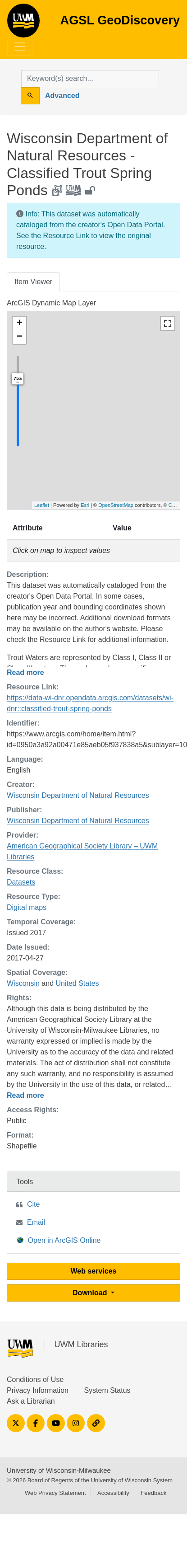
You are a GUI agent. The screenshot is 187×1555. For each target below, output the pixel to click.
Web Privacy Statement (55, 1492)
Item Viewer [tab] (33, 282)
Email (36, 1222)
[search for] (90, 78)
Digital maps (26, 907)
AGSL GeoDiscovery (23, 23)
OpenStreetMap (115, 505)
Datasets (21, 882)
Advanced (62, 95)
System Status (107, 1390)
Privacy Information (37, 1390)
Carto (175, 505)
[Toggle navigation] (19, 46)
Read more (25, 672)
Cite (33, 1204)
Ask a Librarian (31, 1401)
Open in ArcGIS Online (59, 1240)
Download (91, 1293)
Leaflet (41, 505)
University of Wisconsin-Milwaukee (59, 1470)
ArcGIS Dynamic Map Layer (51, 303)
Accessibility (113, 1492)
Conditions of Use (35, 1379)
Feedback (153, 1492)
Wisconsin (23, 983)
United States (77, 983)
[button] (19, 323)
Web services (94, 1271)
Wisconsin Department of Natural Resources (78, 795)
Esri (85, 505)
